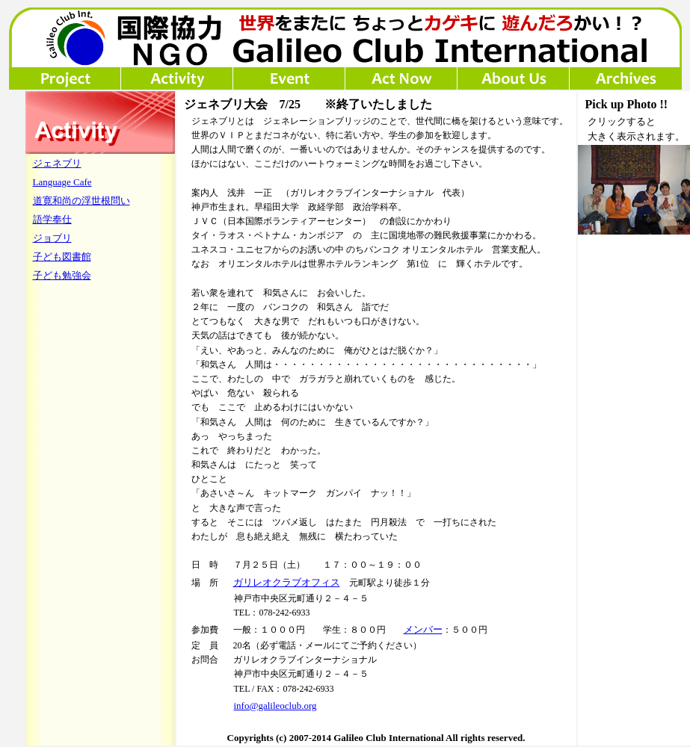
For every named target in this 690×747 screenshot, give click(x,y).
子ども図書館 (62, 256)
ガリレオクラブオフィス (286, 582)
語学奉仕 (52, 219)
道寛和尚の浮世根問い (81, 200)
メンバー (423, 629)
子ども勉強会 (62, 275)
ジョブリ (52, 238)
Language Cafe (62, 181)
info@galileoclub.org (275, 705)
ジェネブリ (57, 163)
